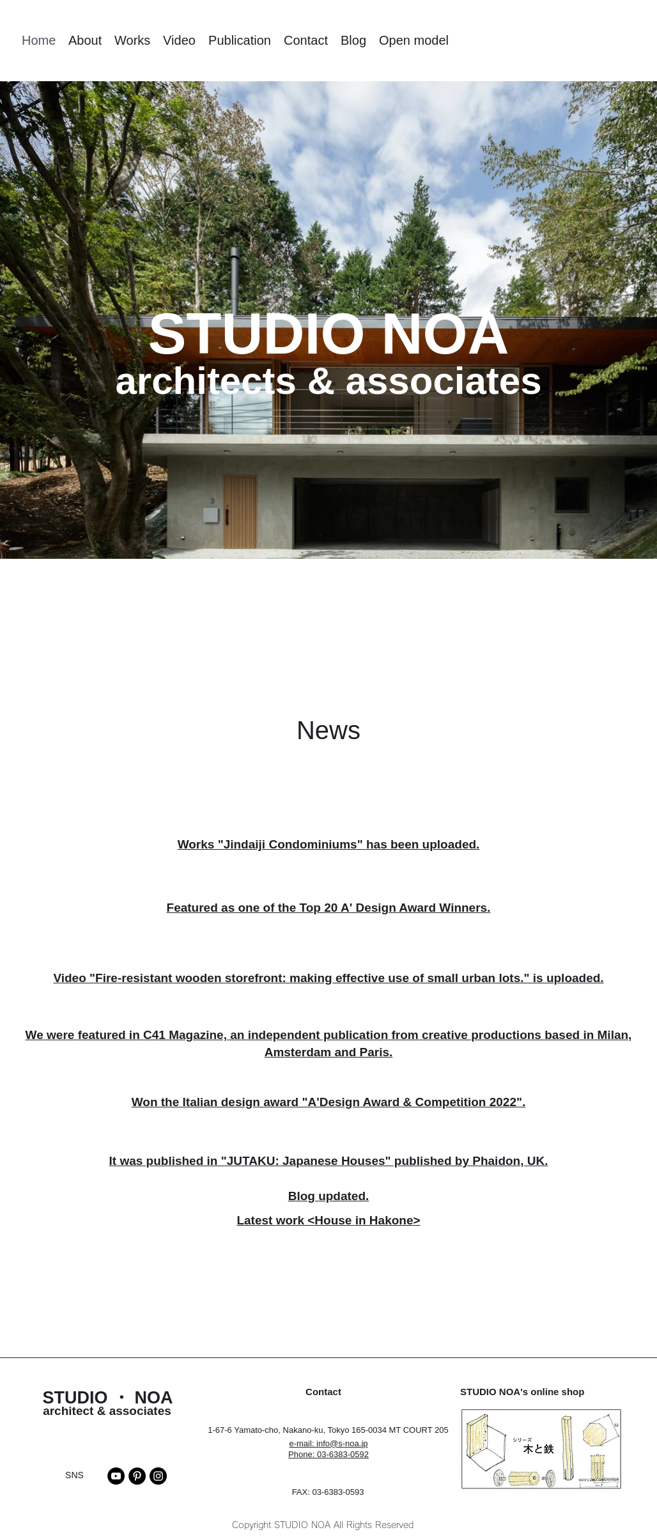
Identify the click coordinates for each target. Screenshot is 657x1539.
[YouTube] (116, 1476)
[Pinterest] (137, 1476)
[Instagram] (158, 1476)
